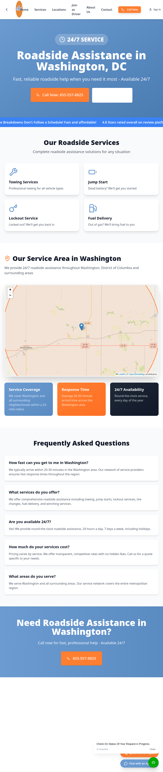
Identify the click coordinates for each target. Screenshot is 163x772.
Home (24, 10)
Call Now (129, 9)
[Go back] (6, 9)
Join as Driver (76, 9)
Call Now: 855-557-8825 (59, 94)
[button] (81, 327)
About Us (91, 9)
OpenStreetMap (137, 374)
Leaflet (120, 374)
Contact (106, 10)
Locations (59, 10)
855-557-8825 (81, 658)
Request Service (112, 95)
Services (40, 10)
